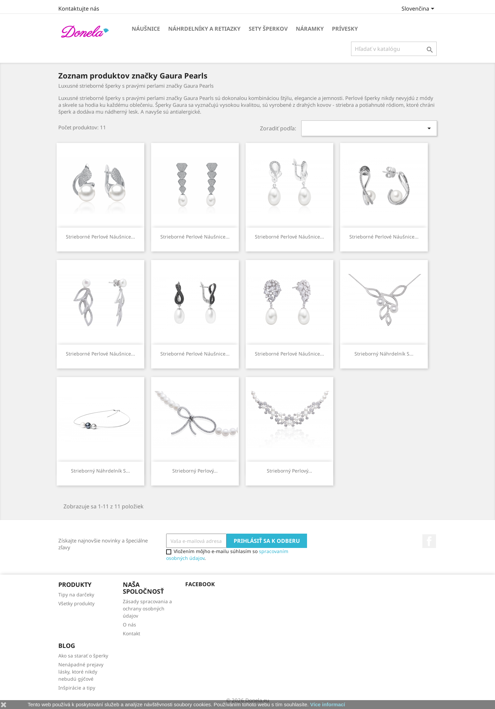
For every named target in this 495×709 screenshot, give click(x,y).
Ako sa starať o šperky (83, 655)
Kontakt (131, 633)
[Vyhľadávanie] (394, 49)
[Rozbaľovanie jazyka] (419, 9)
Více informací (327, 704)
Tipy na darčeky (76, 594)
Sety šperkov (268, 28)
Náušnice (146, 28)
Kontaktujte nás (78, 8)
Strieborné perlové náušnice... (100, 236)
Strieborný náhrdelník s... (383, 353)
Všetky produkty (76, 603)
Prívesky (345, 28)
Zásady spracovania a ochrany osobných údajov (147, 608)
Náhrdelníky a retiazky (204, 28)
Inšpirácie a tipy (76, 687)
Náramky (310, 28)
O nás (129, 624)
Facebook (429, 541)
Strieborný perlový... (195, 470)
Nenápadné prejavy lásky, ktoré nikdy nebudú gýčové (80, 671)
